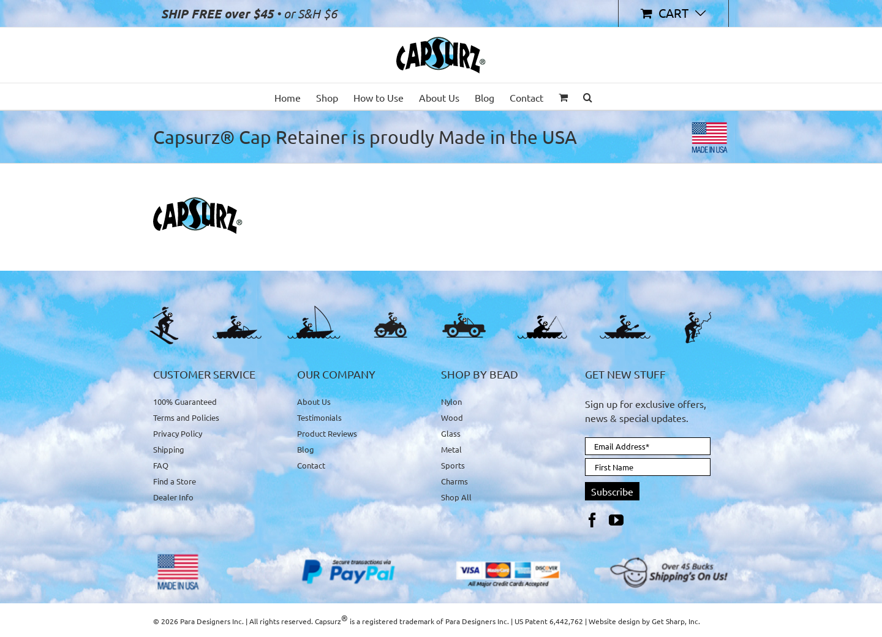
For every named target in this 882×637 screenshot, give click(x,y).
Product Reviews (327, 433)
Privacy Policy (177, 433)
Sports (453, 465)
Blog (305, 449)
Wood (452, 417)
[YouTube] (616, 520)
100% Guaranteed (185, 402)
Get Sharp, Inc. (676, 621)
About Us (314, 402)
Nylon (451, 402)
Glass (451, 433)
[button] (587, 96)
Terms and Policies (186, 417)
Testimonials (319, 417)
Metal (451, 449)
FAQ (160, 465)
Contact (311, 465)
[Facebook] (592, 520)
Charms (454, 481)
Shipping (168, 449)
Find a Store (174, 481)
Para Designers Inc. (477, 621)
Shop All (456, 497)
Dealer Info (173, 497)
